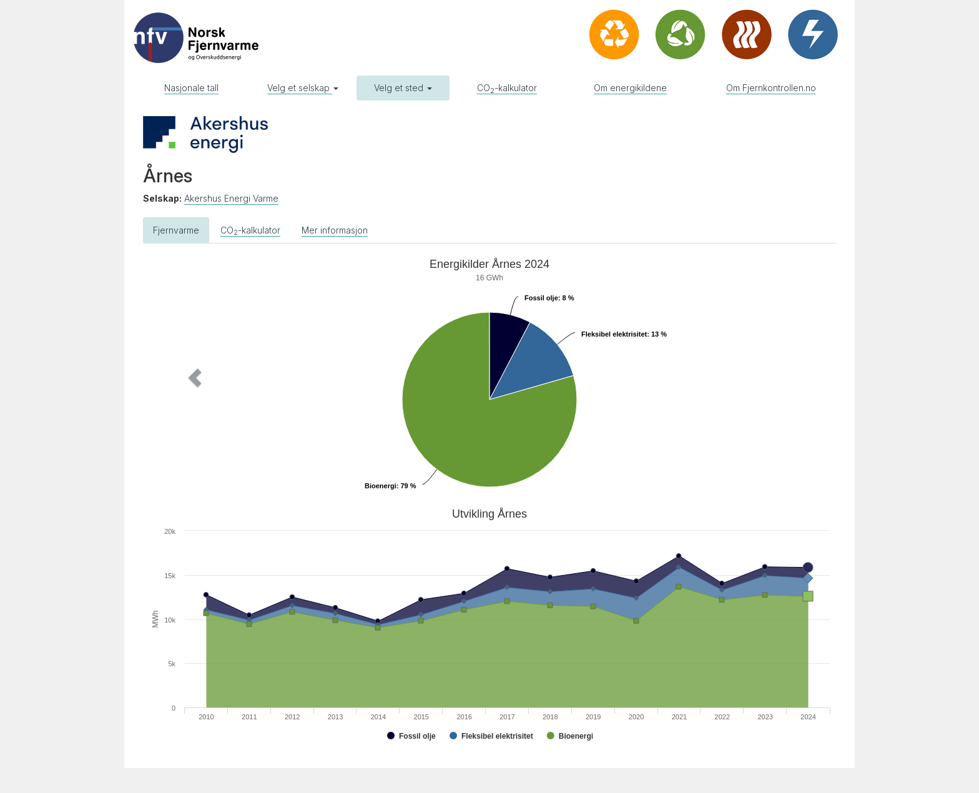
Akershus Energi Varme (231, 198)
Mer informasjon (335, 230)
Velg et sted (403, 87)
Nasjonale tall (191, 87)
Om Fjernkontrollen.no (771, 87)
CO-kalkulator (507, 88)
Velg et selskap (302, 87)
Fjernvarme (176, 230)
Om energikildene (630, 87)
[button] (195, 378)
